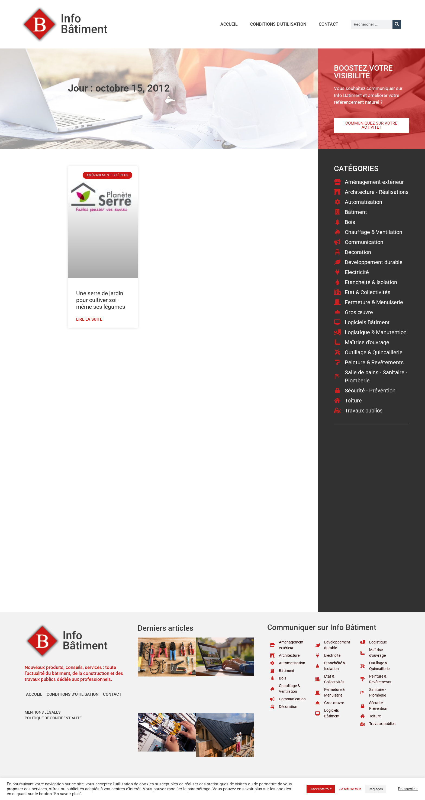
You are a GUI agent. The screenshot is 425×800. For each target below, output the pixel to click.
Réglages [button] (376, 789)
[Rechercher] (396, 24)
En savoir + (408, 788)
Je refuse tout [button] (350, 789)
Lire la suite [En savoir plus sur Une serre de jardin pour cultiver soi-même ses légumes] (89, 319)
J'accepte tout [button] (320, 789)
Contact (328, 24)
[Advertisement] (180, 371)
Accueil (229, 24)
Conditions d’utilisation (278, 24)
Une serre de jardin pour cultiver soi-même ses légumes (100, 300)
